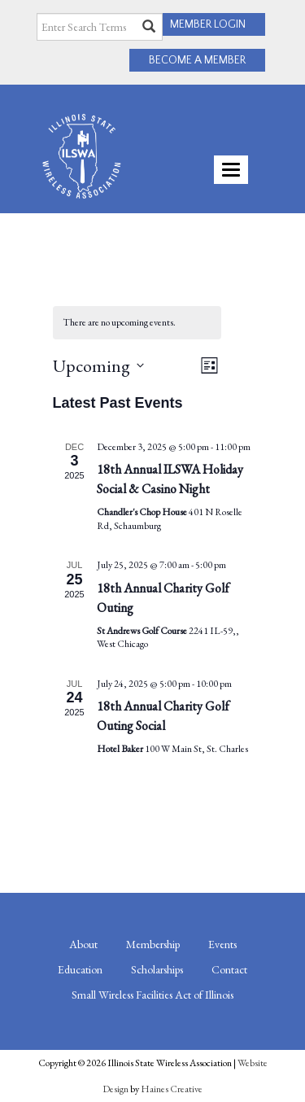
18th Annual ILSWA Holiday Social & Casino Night (170, 479)
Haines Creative (172, 1088)
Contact (229, 969)
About (83, 944)
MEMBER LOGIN (208, 24)
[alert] (137, 322)
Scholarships (157, 969)
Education (80, 969)
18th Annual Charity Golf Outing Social (163, 715)
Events (222, 944)
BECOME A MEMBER (197, 60)
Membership (153, 944)
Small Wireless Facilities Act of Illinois (152, 994)
